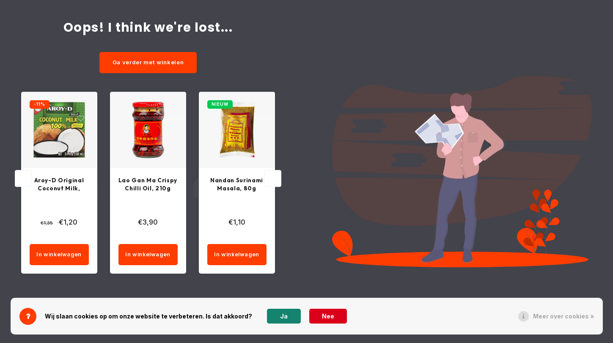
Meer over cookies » (563, 316)
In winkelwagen (59, 256)
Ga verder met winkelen (148, 62)
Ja (284, 316)
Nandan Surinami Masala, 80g (237, 184)
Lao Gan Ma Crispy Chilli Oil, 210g (148, 185)
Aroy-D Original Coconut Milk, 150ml (59, 185)
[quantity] (74, 237)
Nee (328, 316)
